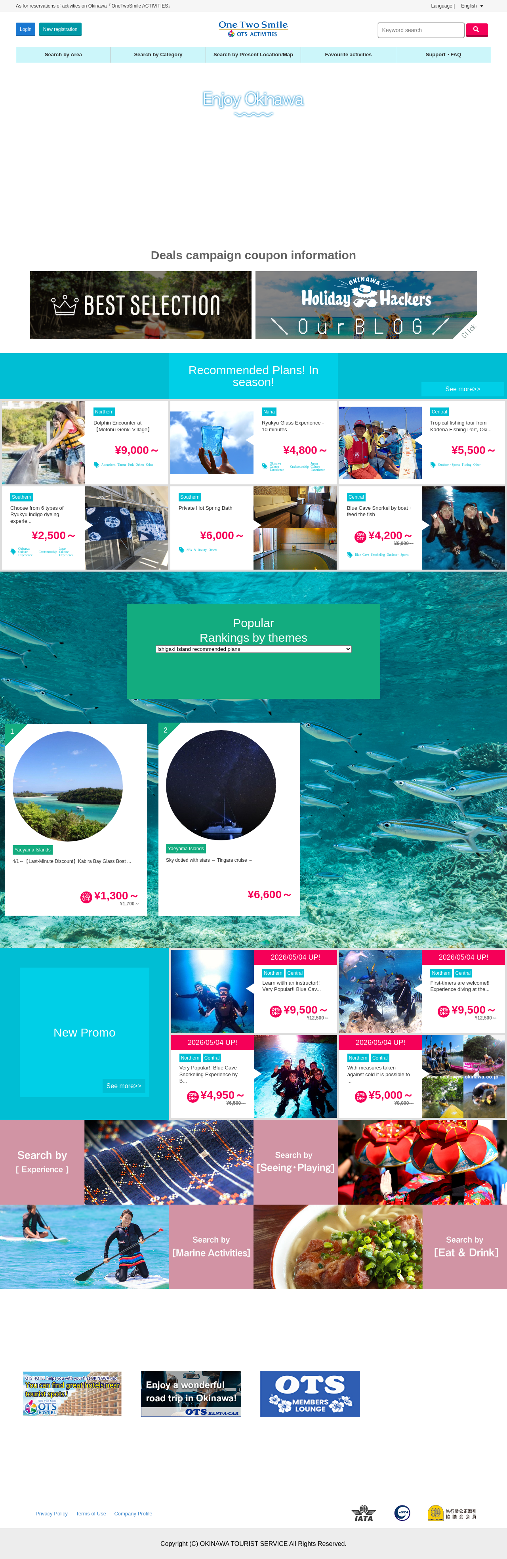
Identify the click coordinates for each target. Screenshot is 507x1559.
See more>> (462, 389)
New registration (60, 29)
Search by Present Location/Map (253, 54)
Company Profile (133, 1514)
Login (25, 29)
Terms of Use (91, 1514)
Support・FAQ (443, 54)
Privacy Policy (52, 1514)
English (472, 6)
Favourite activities (348, 54)
